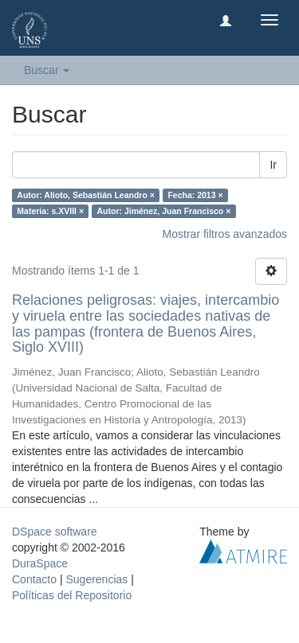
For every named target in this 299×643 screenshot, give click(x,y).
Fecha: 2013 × (194, 195)
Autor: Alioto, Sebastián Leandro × (86, 195)
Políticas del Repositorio (72, 595)
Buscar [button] (46, 70)
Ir (273, 164)
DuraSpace (40, 563)
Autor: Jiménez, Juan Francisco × (164, 211)
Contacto (34, 579)
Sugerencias (96, 579)
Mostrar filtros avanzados (225, 234)
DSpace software (54, 531)
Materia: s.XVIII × (50, 211)
